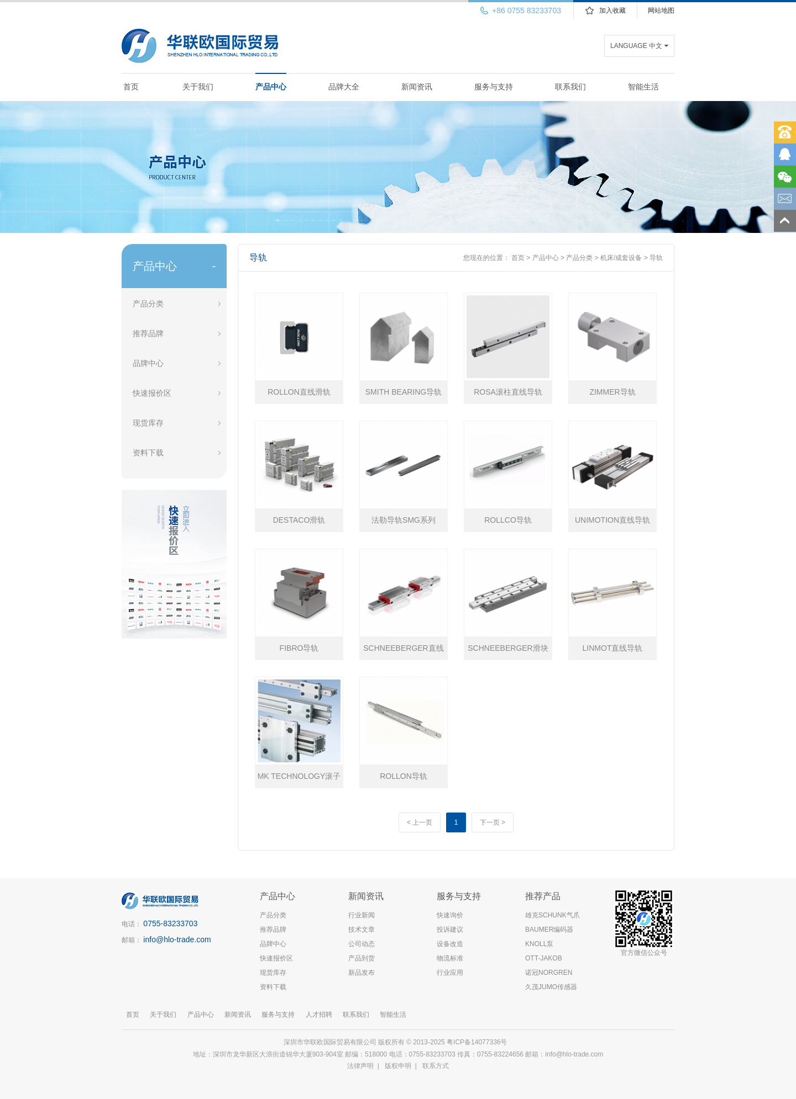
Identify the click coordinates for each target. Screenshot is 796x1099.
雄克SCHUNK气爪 (552, 915)
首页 (131, 86)
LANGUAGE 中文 (636, 46)
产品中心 (270, 86)
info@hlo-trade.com (177, 939)
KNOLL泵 (539, 944)
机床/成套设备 (621, 258)
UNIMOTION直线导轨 (612, 520)
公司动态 (361, 944)
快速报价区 (152, 393)
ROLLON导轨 (403, 776)
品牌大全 (343, 86)
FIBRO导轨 (299, 648)
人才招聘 (319, 1014)
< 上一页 (419, 822)
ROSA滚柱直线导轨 (508, 391)
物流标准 (450, 958)
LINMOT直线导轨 (613, 648)
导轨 (656, 258)
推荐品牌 (148, 333)
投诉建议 (450, 929)
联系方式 (435, 1066)
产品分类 (148, 303)
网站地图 (661, 10)
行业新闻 (361, 915)
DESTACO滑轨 (299, 520)
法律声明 (360, 1066)
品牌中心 (148, 363)
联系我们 (570, 86)
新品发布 (361, 972)
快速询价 (450, 915)
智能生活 (643, 86)
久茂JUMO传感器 (551, 987)
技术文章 (361, 929)
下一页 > (492, 822)
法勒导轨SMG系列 (403, 520)
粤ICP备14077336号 (478, 1042)
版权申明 (398, 1066)
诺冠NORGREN (548, 972)
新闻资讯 (416, 86)
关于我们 (197, 86)
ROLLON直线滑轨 (299, 391)
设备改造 (450, 944)
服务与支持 (493, 86)
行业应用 (450, 972)
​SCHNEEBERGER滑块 (508, 648)
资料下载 (148, 452)
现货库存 (148, 422)
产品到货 (361, 958)
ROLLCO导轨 (508, 520)
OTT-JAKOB (543, 958)
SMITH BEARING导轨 (403, 391)
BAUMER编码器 (549, 929)
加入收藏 (612, 10)
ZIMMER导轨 (612, 391)
